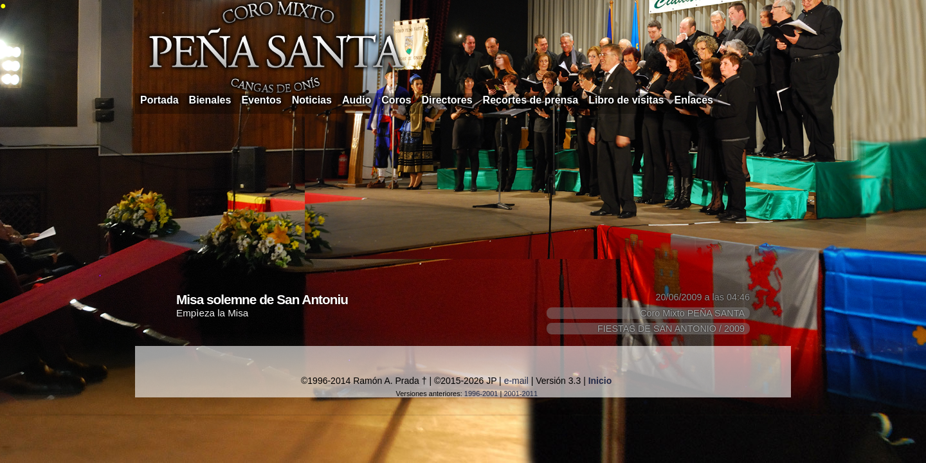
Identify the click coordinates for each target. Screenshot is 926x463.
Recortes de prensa (531, 100)
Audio (356, 100)
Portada (159, 100)
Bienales (210, 100)
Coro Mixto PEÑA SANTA (692, 313)
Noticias (312, 100)
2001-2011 (521, 393)
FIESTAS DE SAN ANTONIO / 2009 (671, 328)
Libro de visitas (626, 100)
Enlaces (694, 100)
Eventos (261, 100)
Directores (446, 100)
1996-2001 (481, 393)
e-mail (516, 381)
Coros (396, 100)
